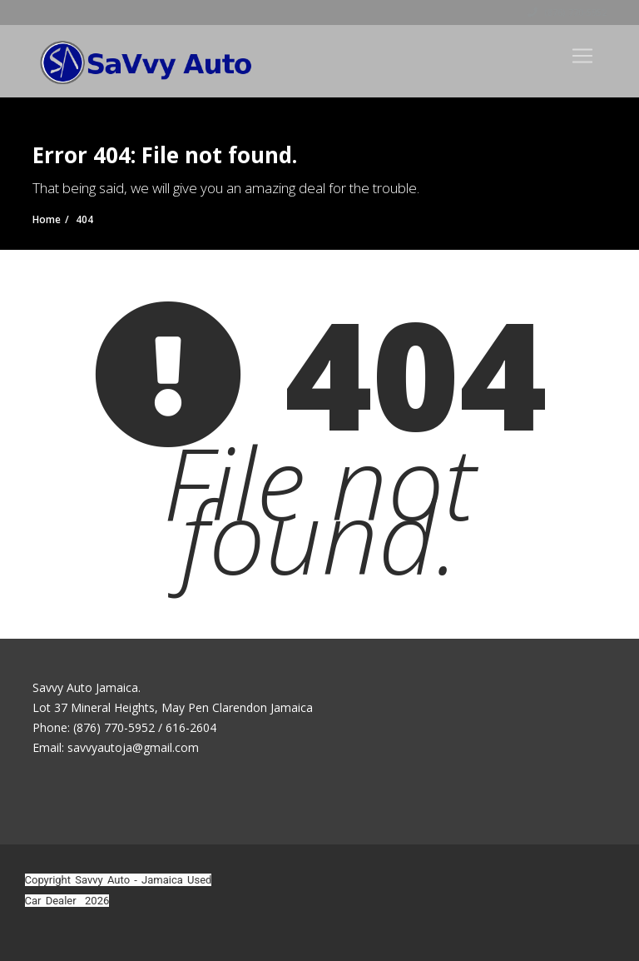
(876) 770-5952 (567, 12)
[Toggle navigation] (582, 55)
